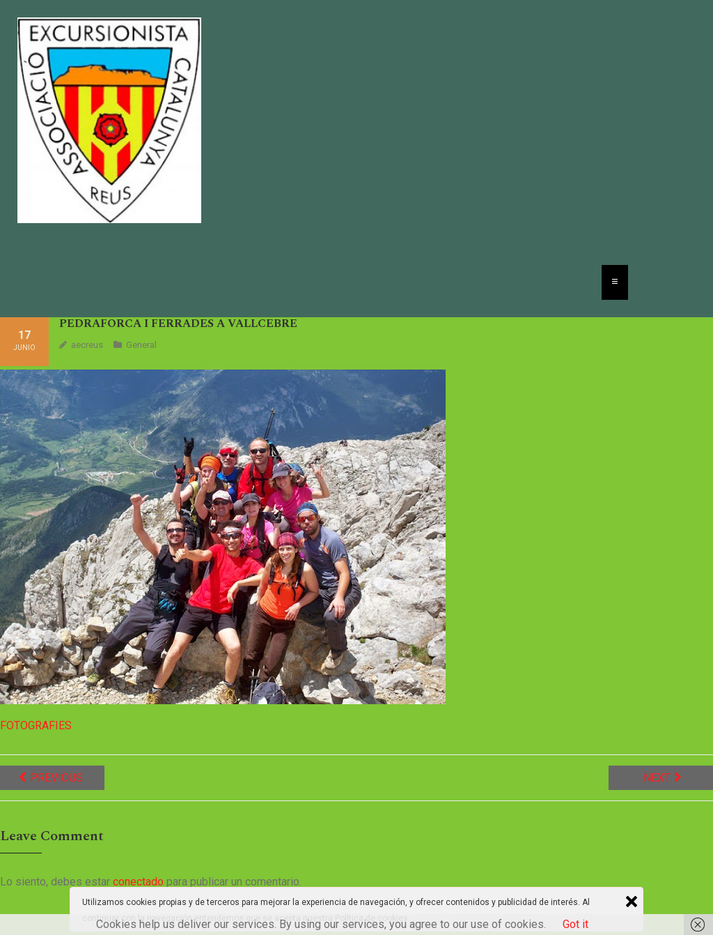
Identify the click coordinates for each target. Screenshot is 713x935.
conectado (138, 881)
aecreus (87, 345)
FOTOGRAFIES (36, 725)
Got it (575, 924)
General (141, 345)
